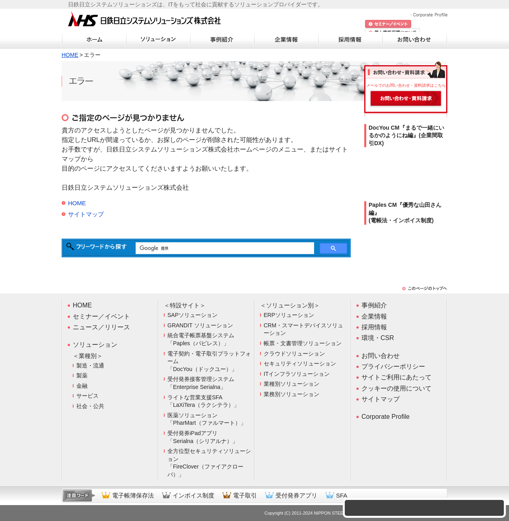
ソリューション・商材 (158, 39)
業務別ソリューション (291, 394)
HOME (70, 55)
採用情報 (350, 39)
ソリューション (95, 344)
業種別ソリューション (291, 384)
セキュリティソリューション (300, 363)
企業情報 (286, 39)
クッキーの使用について (396, 388)
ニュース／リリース (101, 327)
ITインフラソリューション (297, 374)
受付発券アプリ (296, 495)
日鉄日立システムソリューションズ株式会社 (144, 19)
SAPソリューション (192, 315)
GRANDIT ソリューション (200, 325)
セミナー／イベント (101, 316)
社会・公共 (90, 406)
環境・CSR (377, 337)
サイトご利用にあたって (396, 377)
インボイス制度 (193, 495)
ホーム (94, 39)
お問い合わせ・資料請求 (406, 98)
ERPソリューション (289, 315)
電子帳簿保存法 (133, 495)
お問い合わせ (414, 39)
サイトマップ (86, 214)
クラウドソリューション (294, 353)
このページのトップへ (424, 288)
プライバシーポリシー (393, 366)
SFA (341, 495)
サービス (87, 396)
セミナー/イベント (388, 24)
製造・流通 (90, 365)
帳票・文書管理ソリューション (303, 343)
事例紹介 (222, 39)
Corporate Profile (429, 15)
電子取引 (245, 495)
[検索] (224, 248)
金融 (81, 386)
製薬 (81, 375)
